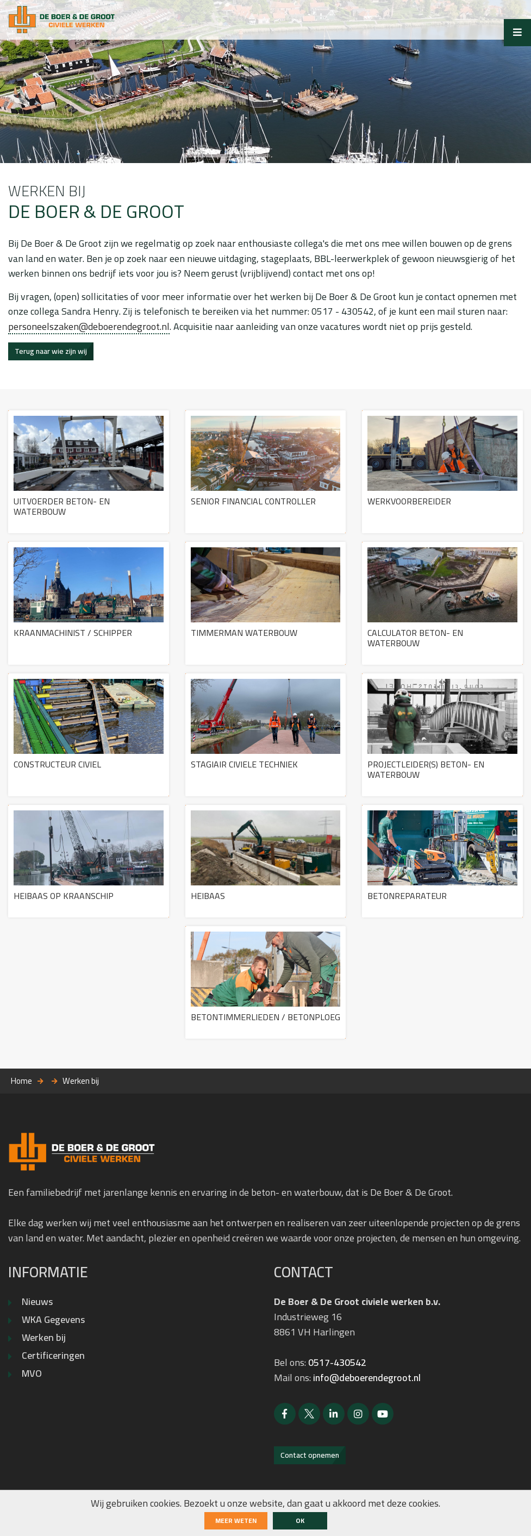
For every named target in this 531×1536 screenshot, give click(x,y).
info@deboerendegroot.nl (368, 1383)
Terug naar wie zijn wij (51, 354)
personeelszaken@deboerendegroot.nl (89, 329)
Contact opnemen (309, 1460)
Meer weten (236, 1520)
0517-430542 (337, 1368)
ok (300, 1520)
